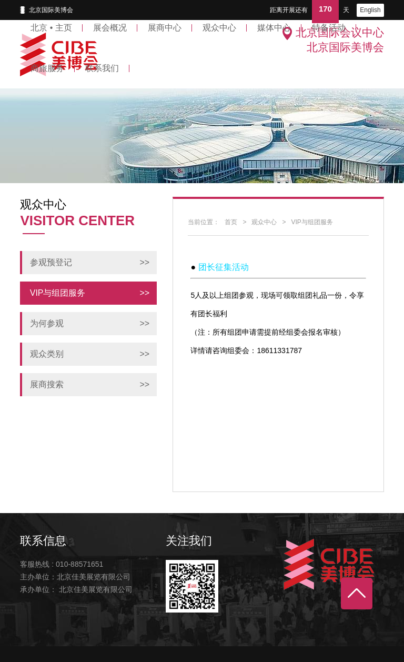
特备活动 (329, 27)
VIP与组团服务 (311, 222)
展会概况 (110, 27)
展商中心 (164, 27)
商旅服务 (47, 68)
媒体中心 (274, 27)
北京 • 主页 (51, 27)
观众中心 (219, 27)
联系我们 (102, 68)
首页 (231, 222)
